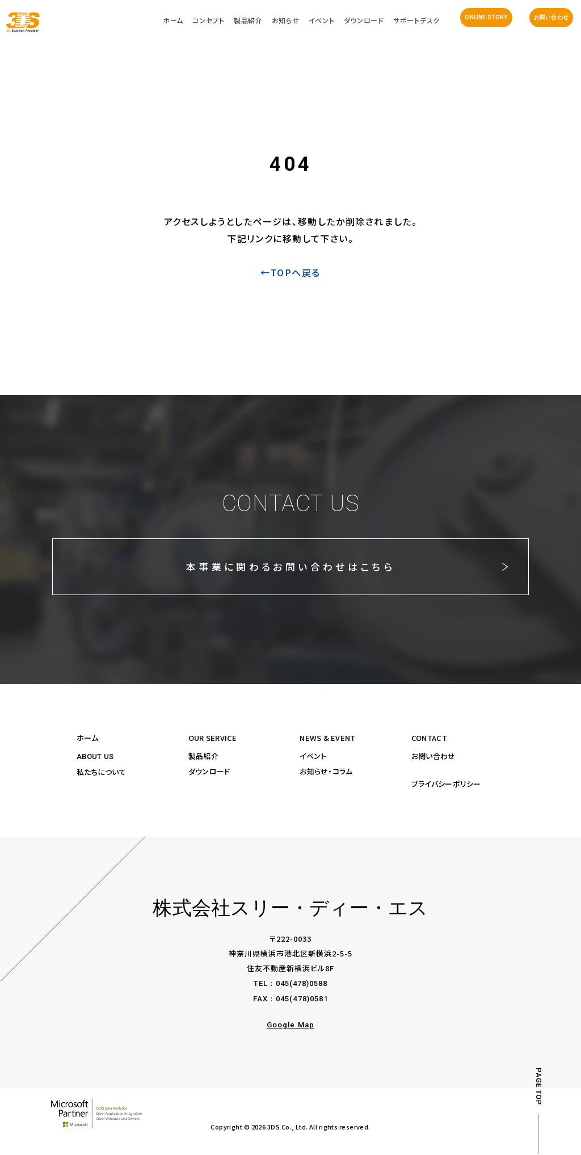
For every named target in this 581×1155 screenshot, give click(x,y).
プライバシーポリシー (446, 784)
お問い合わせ (550, 18)
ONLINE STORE (485, 18)
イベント (313, 757)
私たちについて (101, 773)
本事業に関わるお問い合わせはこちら (290, 567)
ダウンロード (209, 772)
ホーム (87, 739)
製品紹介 (203, 757)
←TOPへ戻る (290, 274)
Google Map (290, 1026)
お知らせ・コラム (326, 772)
